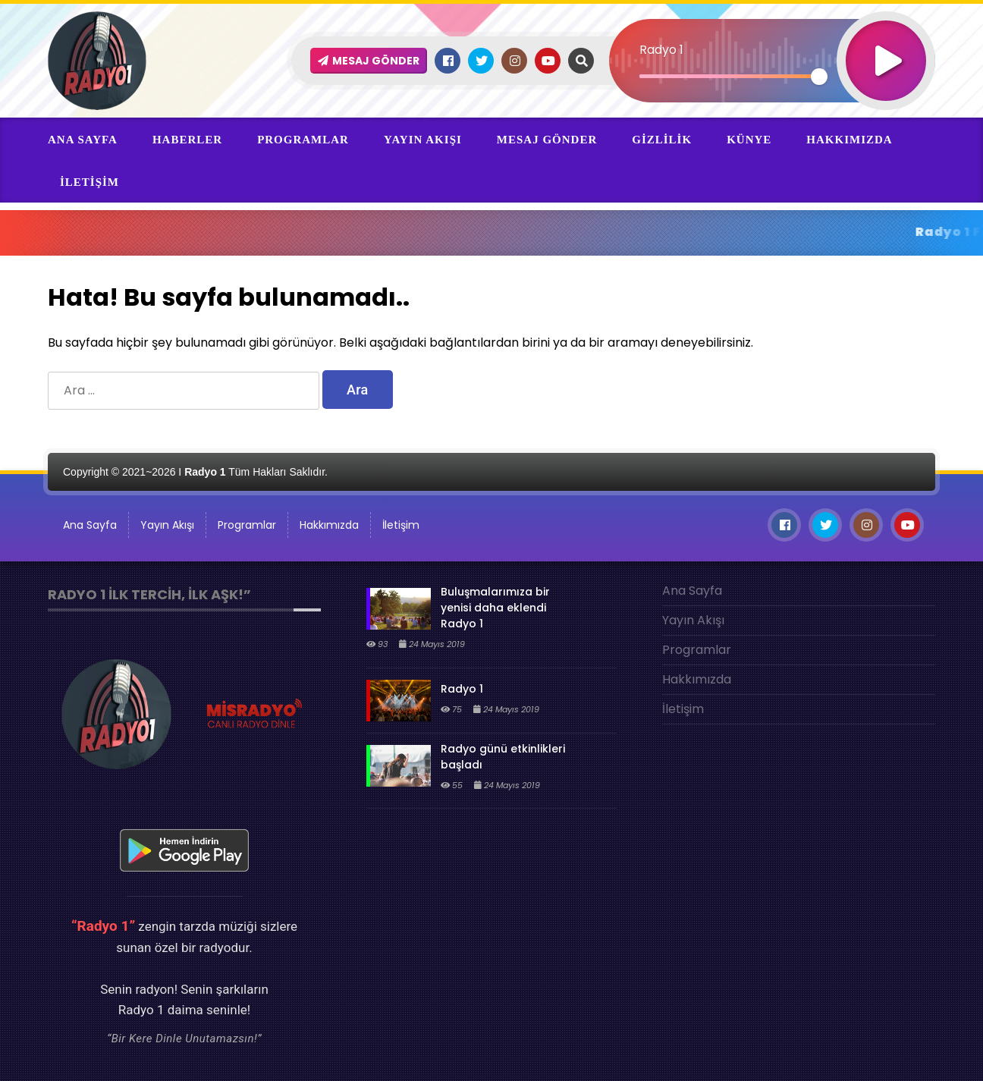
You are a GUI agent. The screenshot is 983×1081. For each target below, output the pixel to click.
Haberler (187, 140)
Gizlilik (662, 140)
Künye (749, 140)
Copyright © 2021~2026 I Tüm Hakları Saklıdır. (195, 472)
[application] (772, 34)
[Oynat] (886, 40)
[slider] (729, 76)
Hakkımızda (849, 140)
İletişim (89, 182)
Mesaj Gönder (547, 140)
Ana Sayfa (83, 140)
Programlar (303, 140)
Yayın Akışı (423, 140)
